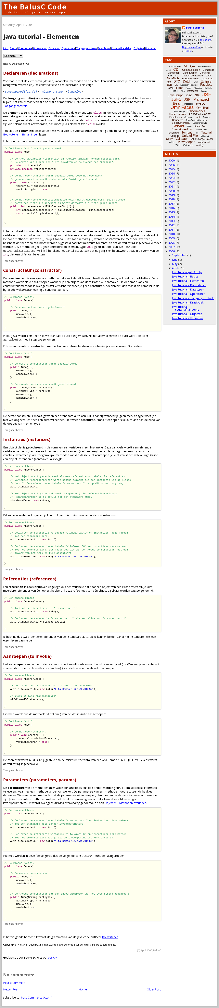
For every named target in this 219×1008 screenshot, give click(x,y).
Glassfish (198, 88)
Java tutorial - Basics (185, 276)
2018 (171, 199)
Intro (5, 48)
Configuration (190, 72)
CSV (177, 76)
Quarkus (188, 117)
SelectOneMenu (181, 122)
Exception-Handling (189, 85)
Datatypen (54, 48)
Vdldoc (172, 142)
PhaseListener (177, 114)
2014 (171, 216)
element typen (127, 795)
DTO (177, 81)
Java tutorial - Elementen (188, 281)
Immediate (192, 91)
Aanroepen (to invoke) (27, 656)
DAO (208, 75)
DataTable (173, 78)
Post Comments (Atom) (36, 997)
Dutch (187, 81)
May (174, 264)
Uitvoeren (150, 48)
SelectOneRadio (200, 123)
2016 (171, 208)
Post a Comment (14, 983)
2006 (171, 251)
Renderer (177, 120)
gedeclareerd (34, 447)
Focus (188, 88)
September (179, 255)
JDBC (188, 95)
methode (137, 116)
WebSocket (204, 142)
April (175, 268)
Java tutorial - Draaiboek (187, 302)
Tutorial (206, 132)
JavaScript (175, 95)
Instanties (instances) (26, 439)
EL (176, 85)
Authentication (204, 66)
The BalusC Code (35, 6)
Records (206, 117)
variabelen (61, 81)
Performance (196, 111)
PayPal (188, 50)
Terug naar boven (13, 261)
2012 (171, 225)
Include (204, 91)
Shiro (189, 126)
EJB (169, 84)
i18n (183, 91)
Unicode (174, 136)
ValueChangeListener (201, 139)
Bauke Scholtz (195, 27)
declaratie (130, 282)
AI (185, 66)
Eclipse (206, 81)
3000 (171, 160)
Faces (170, 88)
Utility (169, 138)
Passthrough (179, 111)
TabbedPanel (201, 130)
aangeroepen (115, 856)
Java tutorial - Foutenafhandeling (185, 308)
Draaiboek (104, 48)
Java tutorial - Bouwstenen (189, 285)
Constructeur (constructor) (32, 270)
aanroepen (88, 795)
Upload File (190, 135)
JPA (197, 95)
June (174, 259)
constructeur (108, 515)
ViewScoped (186, 142)
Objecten (139, 48)
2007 (171, 247)
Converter (205, 72)
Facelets (206, 84)
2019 (171, 195)
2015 (171, 212)
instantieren (137, 637)
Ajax (192, 66)
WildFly (199, 145)
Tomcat (187, 132)
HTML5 (175, 91)
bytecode (9, 289)
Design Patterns (190, 78)
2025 (171, 169)
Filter (179, 87)
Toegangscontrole (86, 48)
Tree (196, 133)
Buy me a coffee (191, 47)
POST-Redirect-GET (200, 114)
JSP (187, 99)
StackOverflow (182, 129)
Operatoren (68, 48)
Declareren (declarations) (30, 73)
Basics (13, 48)
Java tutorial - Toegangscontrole (193, 298)
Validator (181, 138)
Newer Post (11, 989)
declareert (114, 286)
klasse (51, 112)
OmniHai (202, 108)
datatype (15, 116)
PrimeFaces (175, 117)
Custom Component (192, 75)
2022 (171, 182)
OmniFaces (182, 107)
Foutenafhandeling (121, 48)
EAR (196, 82)
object (29, 116)
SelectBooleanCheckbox (196, 120)
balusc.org (205, 40)
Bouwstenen (40, 48)
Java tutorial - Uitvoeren (187, 318)
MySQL (200, 103)
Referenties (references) (29, 579)
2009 (171, 238)
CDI (176, 69)
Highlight (208, 88)
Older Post (154, 989)
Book (168, 70)
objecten (93, 81)
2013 (171, 221)
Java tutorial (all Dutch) (187, 272)
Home (83, 989)
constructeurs (73, 788)
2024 (171, 173)
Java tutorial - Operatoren (188, 294)
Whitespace (188, 145)
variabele (44, 116)
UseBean (204, 136)
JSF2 (176, 99)
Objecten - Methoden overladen (125, 803)
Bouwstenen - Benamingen (20, 134)
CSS (170, 76)
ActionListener (175, 66)
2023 (171, 178)
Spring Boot (200, 126)
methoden (76, 81)
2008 (171, 242)
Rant (197, 117)
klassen (48, 81)
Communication (191, 69)
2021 (171, 186)
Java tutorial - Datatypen (188, 289)
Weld (177, 145)
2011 (171, 229)
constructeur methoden (90, 856)
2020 (171, 191)
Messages (188, 104)
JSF (206, 94)
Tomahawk (173, 132)
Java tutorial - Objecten (187, 314)
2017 (171, 203)
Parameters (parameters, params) (39, 779)
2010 (171, 234)
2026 (171, 165)
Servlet (178, 126)
